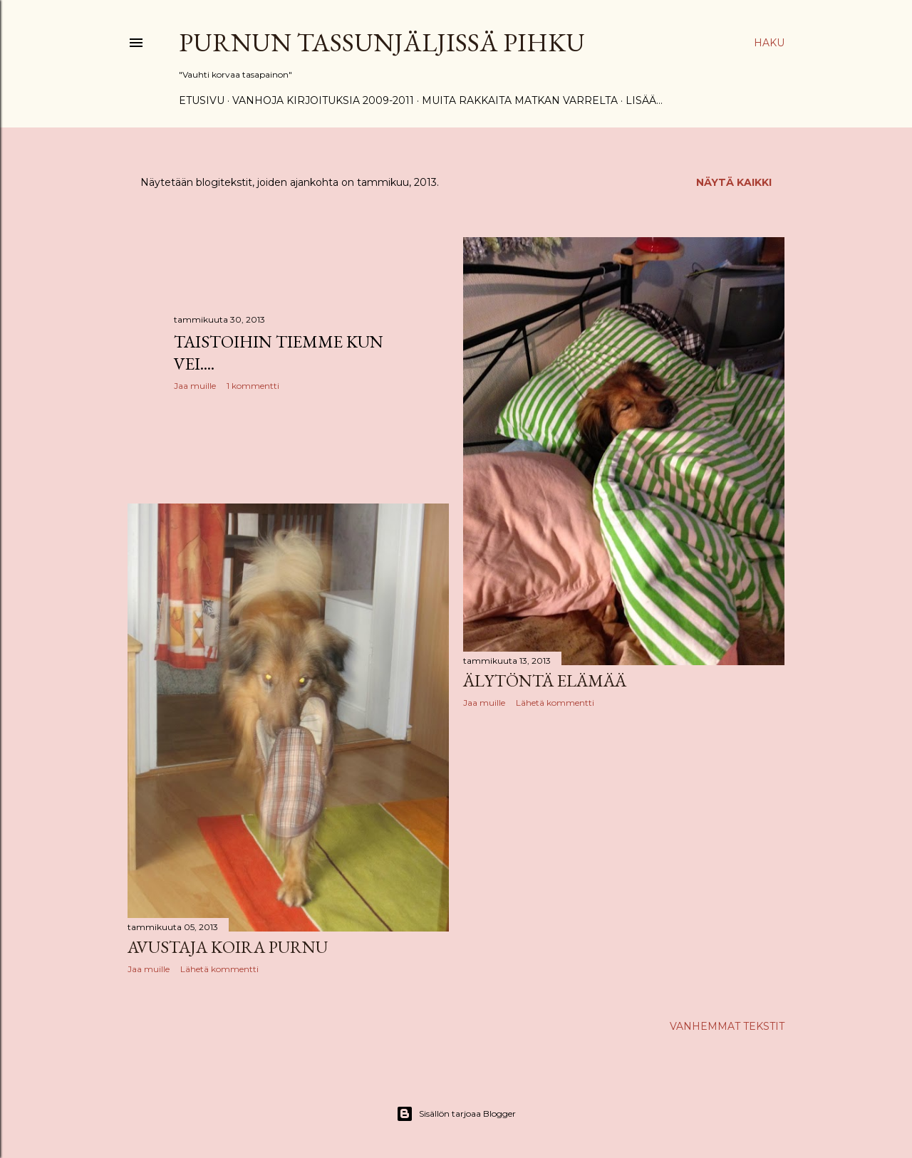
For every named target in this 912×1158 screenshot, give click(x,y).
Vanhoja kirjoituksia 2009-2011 (323, 100)
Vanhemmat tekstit (727, 1026)
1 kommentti (253, 385)
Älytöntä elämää (544, 680)
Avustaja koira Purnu (228, 947)
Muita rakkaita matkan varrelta (520, 100)
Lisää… (644, 100)
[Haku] (769, 43)
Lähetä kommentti (555, 702)
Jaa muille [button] (195, 385)
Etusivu (201, 100)
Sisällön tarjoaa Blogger (456, 1113)
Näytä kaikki (734, 182)
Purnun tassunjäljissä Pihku (382, 42)
